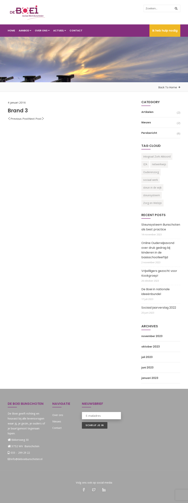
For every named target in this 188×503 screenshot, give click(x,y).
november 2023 (151, 336)
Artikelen (147, 112)
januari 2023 (149, 378)
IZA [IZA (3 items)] (145, 164)
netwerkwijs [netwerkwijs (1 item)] (159, 164)
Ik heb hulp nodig (165, 30)
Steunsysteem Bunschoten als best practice (160, 226)
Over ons (42, 30)
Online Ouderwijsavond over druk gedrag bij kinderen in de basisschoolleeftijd (157, 250)
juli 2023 (147, 357)
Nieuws (146, 122)
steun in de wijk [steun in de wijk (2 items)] (152, 187)
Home (11, 30)
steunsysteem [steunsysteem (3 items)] (151, 195)
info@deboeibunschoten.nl (25, 459)
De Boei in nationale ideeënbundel (155, 291)
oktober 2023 (150, 346)
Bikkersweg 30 (20, 440)
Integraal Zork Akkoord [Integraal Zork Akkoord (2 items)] (157, 156)
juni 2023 (147, 367)
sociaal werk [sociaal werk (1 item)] (150, 180)
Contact (76, 30)
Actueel (59, 30)
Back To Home (167, 87)
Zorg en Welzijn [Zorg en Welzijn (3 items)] (152, 203)
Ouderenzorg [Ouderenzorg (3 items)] (151, 172)
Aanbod (25, 30)
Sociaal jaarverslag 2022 (158, 307)
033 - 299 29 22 (20, 452)
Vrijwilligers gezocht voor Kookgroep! (159, 273)
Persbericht (149, 133)
